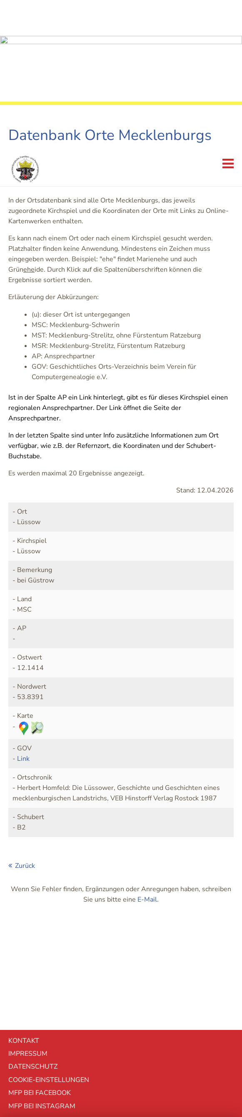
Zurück (25, 715)
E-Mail (147, 748)
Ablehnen (121, 1019)
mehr (121, 1065)
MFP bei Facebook (39, 942)
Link (23, 607)
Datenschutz (32, 915)
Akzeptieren (121, 1042)
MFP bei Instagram (41, 955)
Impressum (27, 902)
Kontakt (23, 890)
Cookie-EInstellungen (48, 929)
